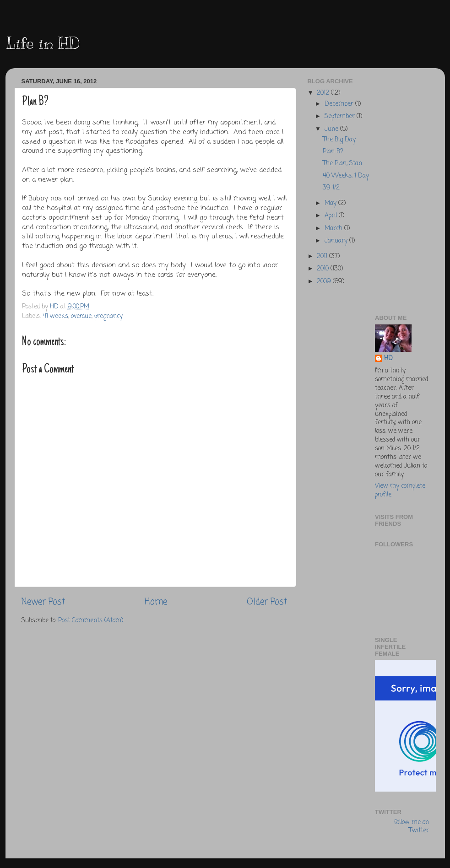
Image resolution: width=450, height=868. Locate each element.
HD (388, 359)
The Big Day (339, 140)
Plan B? (333, 151)
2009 (325, 281)
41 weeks (55, 316)
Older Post (267, 602)
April (332, 216)
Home (156, 602)
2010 (324, 269)
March (334, 228)
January (337, 241)
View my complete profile (400, 490)
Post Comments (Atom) (90, 620)
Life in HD (42, 43)
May (331, 203)
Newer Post (43, 602)
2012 (324, 93)
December (340, 104)
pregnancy (108, 316)
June (332, 129)
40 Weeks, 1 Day (346, 176)
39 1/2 (331, 188)
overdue (81, 316)
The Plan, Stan (342, 163)
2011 (323, 256)
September (341, 116)
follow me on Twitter (411, 827)
